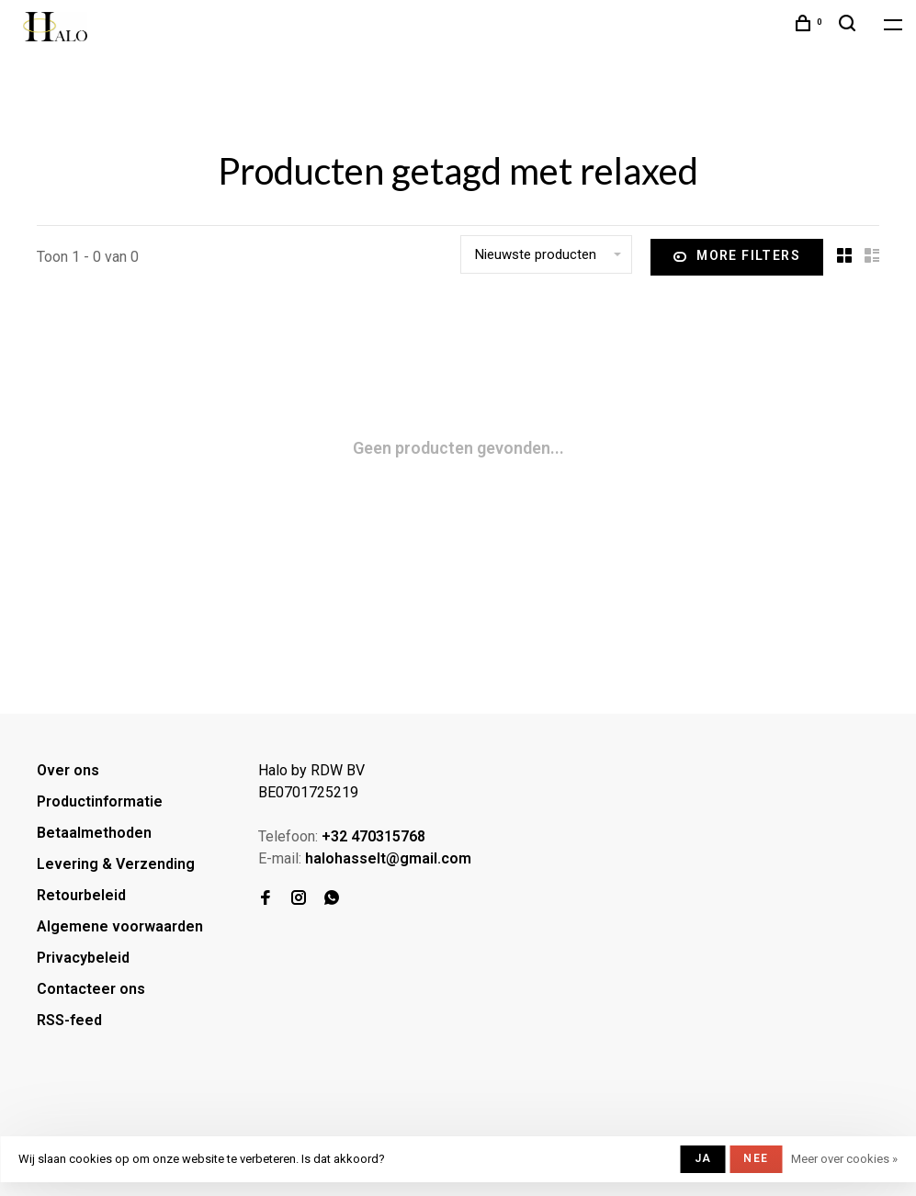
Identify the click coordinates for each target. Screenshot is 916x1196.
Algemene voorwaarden (120, 926)
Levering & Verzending (116, 864)
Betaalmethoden (94, 832)
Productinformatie (100, 801)
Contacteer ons (91, 989)
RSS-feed (69, 1020)
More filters (736, 257)
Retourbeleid (81, 895)
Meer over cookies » (844, 1159)
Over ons (68, 770)
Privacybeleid (83, 957)
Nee (755, 1158)
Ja (703, 1158)
